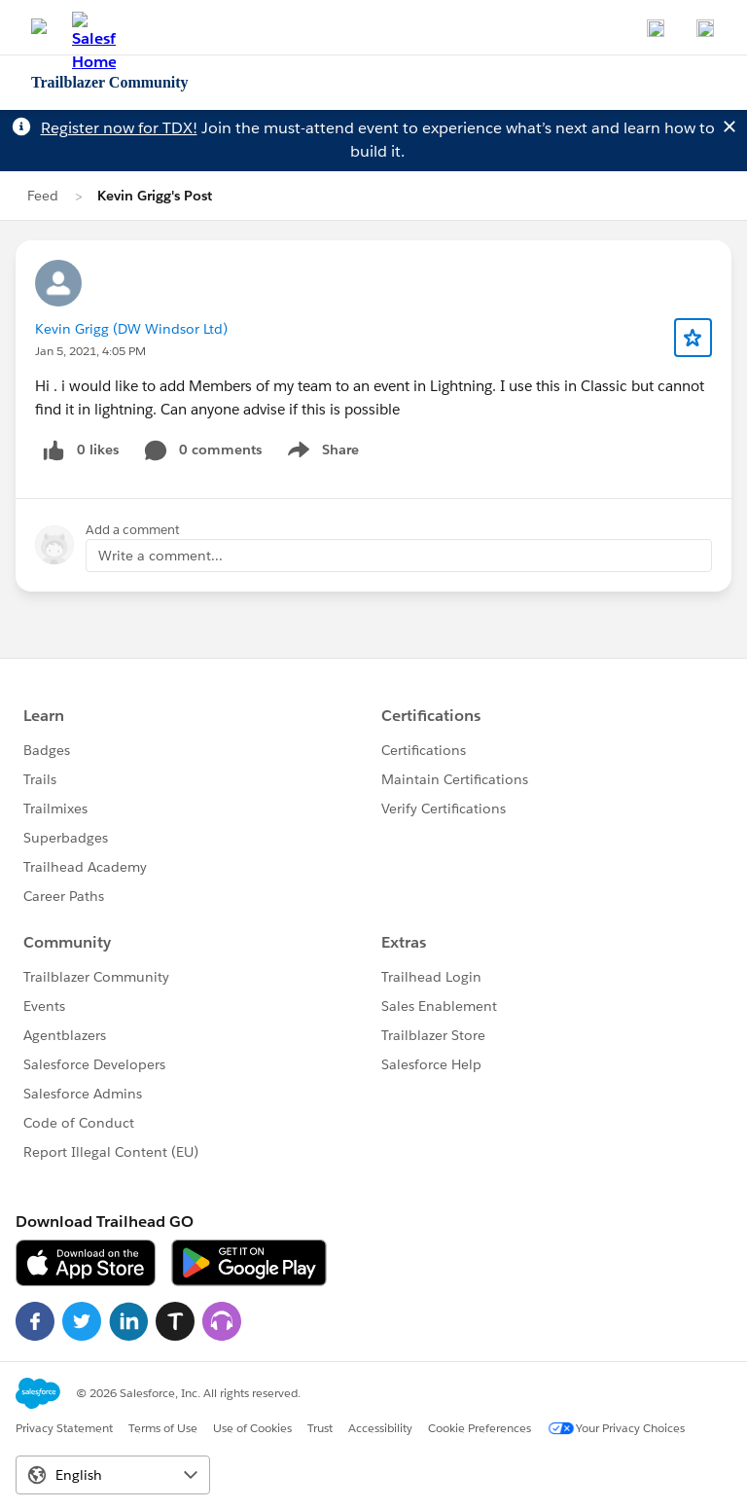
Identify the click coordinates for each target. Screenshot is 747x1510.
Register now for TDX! (119, 128)
